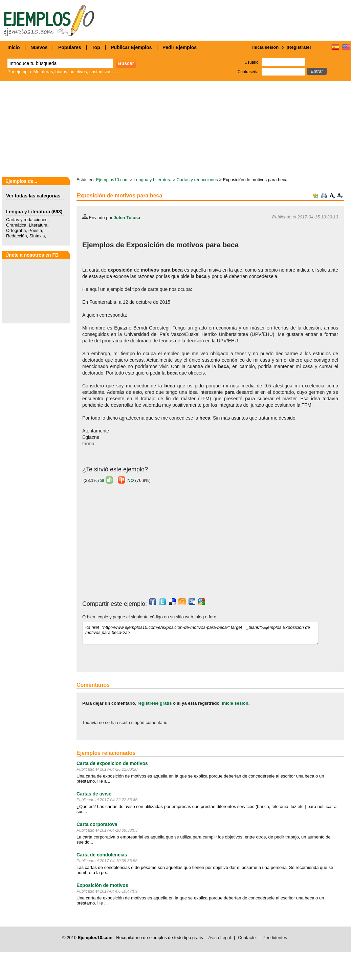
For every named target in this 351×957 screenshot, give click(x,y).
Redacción (16, 235)
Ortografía (16, 230)
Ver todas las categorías (33, 195)
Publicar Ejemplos (131, 47)
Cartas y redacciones (26, 219)
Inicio (13, 47)
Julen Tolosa (127, 217)
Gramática (16, 225)
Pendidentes (275, 937)
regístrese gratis (154, 703)
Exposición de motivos (102, 885)
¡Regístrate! (299, 47)
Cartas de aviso (94, 793)
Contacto (247, 937)
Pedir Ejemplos (179, 47)
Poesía (35, 230)
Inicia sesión (265, 47)
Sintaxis (37, 235)
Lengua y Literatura (28, 211)
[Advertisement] (176, 129)
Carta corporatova (96, 824)
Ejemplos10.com (112, 179)
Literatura (38, 225)
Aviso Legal (220, 937)
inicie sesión (235, 703)
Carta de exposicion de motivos (112, 763)
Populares (69, 47)
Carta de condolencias (101, 854)
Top (96, 47)
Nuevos (39, 47)
